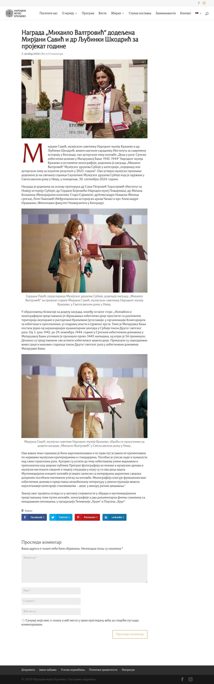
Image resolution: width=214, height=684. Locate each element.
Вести (102, 13)
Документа (28, 670)
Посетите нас (48, 13)
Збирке (116, 13)
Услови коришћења (73, 670)
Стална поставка (140, 13)
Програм (88, 13)
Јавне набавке (47, 670)
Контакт (185, 13)
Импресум (128, 670)
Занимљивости (166, 13)
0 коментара (56, 54)
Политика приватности (103, 670)
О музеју (68, 13)
